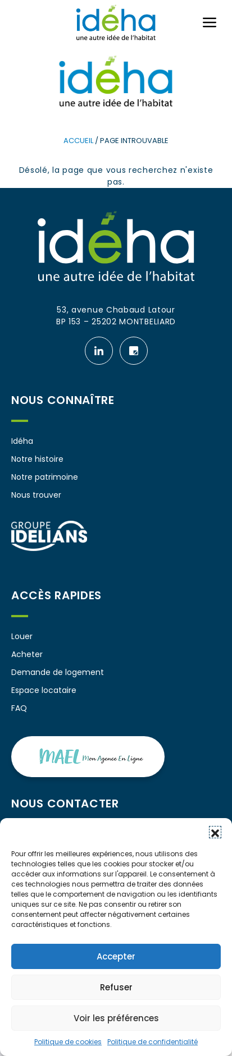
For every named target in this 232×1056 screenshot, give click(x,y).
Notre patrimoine (44, 477)
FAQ (19, 708)
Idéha (22, 441)
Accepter (116, 956)
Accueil (78, 140)
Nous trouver (36, 495)
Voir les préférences (116, 1018)
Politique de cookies (68, 1041)
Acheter (27, 654)
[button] (215, 832)
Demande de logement (57, 672)
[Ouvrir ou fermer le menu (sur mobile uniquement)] (209, 22)
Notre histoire (37, 459)
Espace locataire (43, 690)
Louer (22, 636)
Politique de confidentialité (152, 1041)
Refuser (116, 987)
